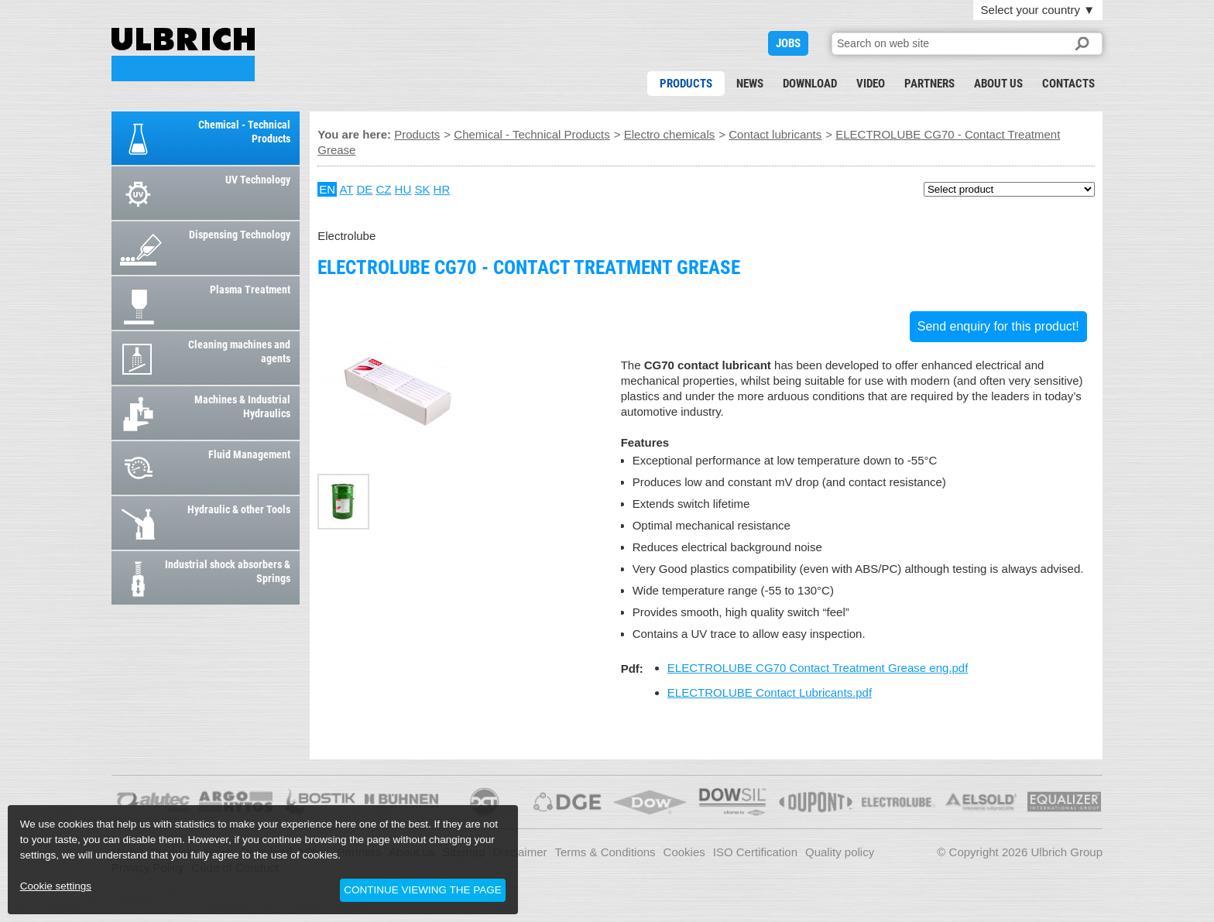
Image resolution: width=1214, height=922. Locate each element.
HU (403, 189)
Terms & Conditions (605, 852)
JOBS (788, 43)
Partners (929, 84)
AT (346, 189)
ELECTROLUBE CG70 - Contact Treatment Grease (183, 54)
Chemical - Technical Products (531, 134)
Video (870, 84)
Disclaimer (520, 852)
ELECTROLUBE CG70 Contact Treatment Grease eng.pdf (818, 667)
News (749, 84)
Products (686, 84)
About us (998, 84)
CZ (383, 189)
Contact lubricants (775, 134)
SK (422, 189)
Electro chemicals (669, 134)
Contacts (1068, 84)
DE (364, 189)
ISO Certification (755, 852)
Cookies (684, 852)
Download (810, 84)
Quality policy (839, 852)
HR (442, 189)
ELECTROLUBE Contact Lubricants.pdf (769, 692)
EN (327, 189)
